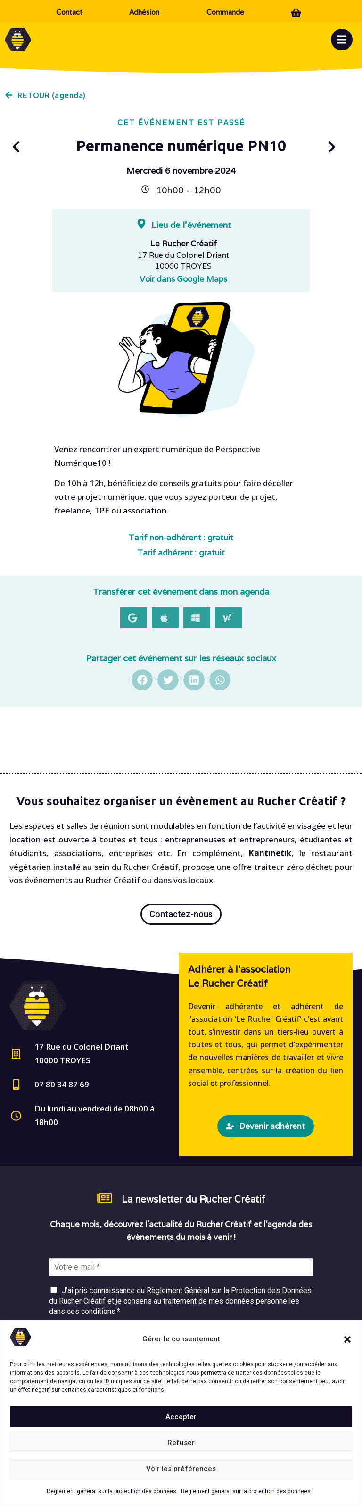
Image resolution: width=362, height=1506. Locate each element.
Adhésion (144, 12)
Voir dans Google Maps (183, 279)
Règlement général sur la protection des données (111, 1491)
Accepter (181, 1417)
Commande (225, 12)
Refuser (181, 1443)
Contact (69, 12)
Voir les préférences (181, 1468)
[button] (347, 1339)
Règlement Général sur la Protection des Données (229, 1290)
